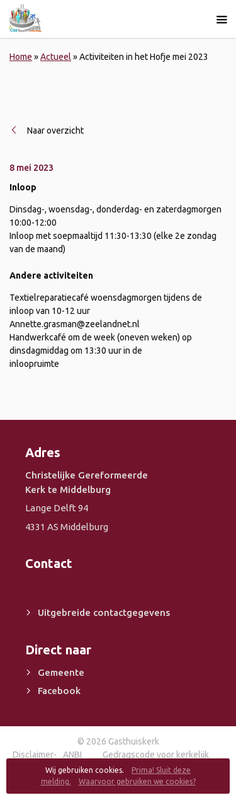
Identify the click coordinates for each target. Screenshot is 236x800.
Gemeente (61, 672)
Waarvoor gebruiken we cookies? (137, 781)
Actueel (55, 57)
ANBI (72, 755)
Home (20, 57)
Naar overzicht (55, 130)
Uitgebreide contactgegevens (104, 612)
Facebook (59, 690)
